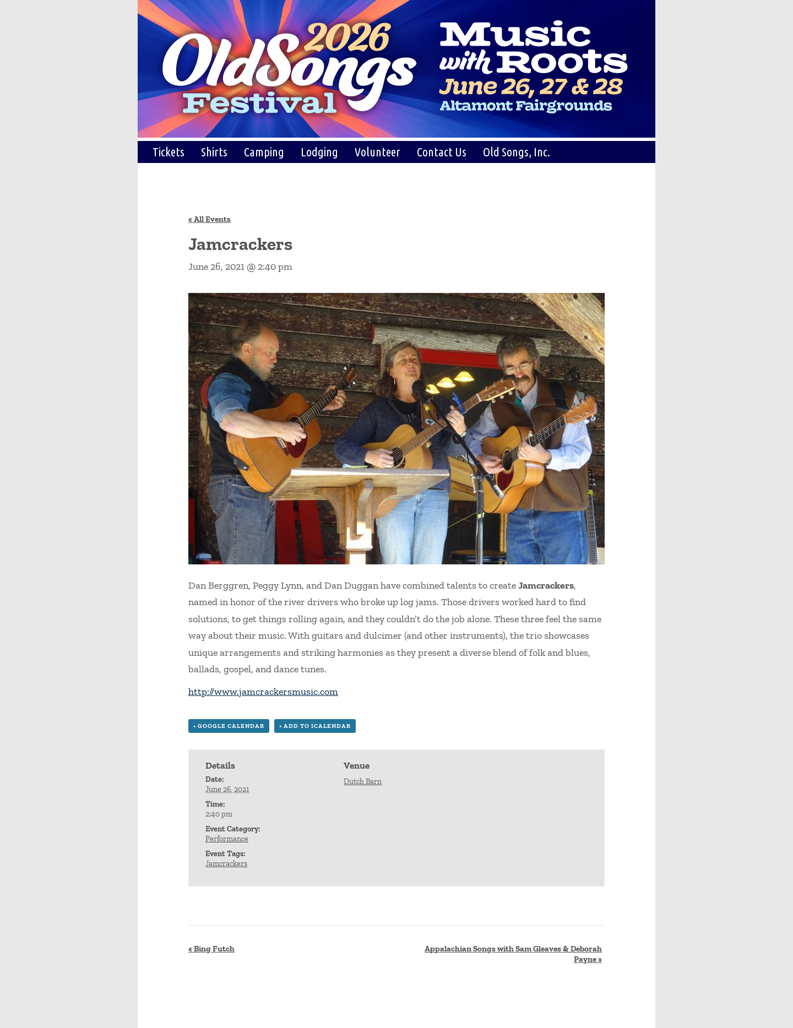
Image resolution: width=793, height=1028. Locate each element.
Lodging (319, 152)
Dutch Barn (363, 781)
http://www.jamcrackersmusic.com (263, 692)
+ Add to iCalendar (315, 726)
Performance (226, 839)
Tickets (168, 152)
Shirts (214, 152)
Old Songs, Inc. (516, 152)
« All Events (209, 219)
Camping (264, 152)
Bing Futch (211, 949)
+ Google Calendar (228, 726)
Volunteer (377, 152)
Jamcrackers (226, 863)
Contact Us (441, 152)
